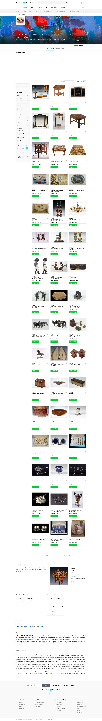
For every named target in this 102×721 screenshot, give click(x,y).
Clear (27, 92)
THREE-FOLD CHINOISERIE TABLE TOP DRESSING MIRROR (39, 133)
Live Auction (23, 109)
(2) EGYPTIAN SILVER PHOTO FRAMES (57, 452)
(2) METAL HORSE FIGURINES (57, 335)
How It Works (54, 7)
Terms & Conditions (49, 719)
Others (84, 11)
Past (19, 14)
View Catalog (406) (79, 40)
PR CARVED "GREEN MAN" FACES (76, 364)
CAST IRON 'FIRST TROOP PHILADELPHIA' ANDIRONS (37, 278)
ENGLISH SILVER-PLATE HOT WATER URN (75, 511)
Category (19, 114)
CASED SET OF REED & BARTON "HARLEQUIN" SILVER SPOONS (38, 452)
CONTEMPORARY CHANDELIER (75, 219)
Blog (46, 7)
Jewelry (23, 125)
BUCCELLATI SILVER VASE (74, 422)
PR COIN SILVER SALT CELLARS (38, 539)
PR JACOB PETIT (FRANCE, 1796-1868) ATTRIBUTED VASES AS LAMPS (57, 220)
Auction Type (20, 105)
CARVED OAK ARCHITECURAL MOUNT (57, 394)
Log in (79, 2)
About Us (21, 702)
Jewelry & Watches (48, 11)
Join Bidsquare (37, 706)
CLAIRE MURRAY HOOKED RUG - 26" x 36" (39, 191)
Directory (40, 7)
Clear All (27, 86)
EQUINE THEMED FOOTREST (56, 161)
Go (27, 148)
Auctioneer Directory (39, 704)
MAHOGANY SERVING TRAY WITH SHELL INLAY (58, 423)
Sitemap (78, 708)
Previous (46, 555)
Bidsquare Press (22, 704)
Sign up (83, 3)
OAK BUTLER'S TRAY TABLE (75, 132)
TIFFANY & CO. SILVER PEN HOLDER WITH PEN (39, 511)
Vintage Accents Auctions (44, 34)
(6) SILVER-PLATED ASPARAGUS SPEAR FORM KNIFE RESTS (57, 511)
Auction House (20, 153)
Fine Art (17, 11)
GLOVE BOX (71, 393)
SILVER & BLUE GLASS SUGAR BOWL (57, 482)
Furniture (37, 11)
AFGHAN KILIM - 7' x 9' (73, 161)
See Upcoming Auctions (39, 702)
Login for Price (35, 108)
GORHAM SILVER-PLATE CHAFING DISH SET (39, 482)
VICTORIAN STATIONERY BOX (38, 393)
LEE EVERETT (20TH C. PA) (74, 539)
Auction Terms (79, 704)
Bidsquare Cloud (58, 710)
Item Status (19, 92)
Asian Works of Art (74, 11)
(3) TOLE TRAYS (72, 277)
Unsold (23, 100)
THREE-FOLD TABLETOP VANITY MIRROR (76, 103)
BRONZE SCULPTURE (36, 364)
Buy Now (25, 7)
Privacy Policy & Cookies (38, 719)
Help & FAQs (79, 710)
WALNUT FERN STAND (55, 132)
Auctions (18, 7)
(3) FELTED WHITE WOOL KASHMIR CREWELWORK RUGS (58, 191)
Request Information (59, 704)
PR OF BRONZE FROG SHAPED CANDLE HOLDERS (38, 307)
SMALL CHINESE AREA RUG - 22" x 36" (39, 220)
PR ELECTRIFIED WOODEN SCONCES (39, 248)
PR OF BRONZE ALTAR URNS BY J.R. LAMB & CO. (76, 249)
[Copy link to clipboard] (74, 45)
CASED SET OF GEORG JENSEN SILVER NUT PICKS (75, 452)
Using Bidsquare (79, 702)
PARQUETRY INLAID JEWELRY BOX (39, 422)
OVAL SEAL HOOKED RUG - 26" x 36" (76, 190)
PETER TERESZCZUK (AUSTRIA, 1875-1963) (57, 307)
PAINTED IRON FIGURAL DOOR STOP (58, 248)
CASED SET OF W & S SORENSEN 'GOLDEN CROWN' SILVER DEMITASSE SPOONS (57, 540)
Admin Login (57, 706)
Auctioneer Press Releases (60, 708)
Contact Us (21, 708)
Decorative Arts (27, 11)
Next (73, 555)
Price (18, 145)
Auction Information (60, 48)
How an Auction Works (81, 706)
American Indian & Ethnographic (23, 134)
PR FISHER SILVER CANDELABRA (76, 481)
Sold (23, 98)
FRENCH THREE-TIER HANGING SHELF (38, 103)
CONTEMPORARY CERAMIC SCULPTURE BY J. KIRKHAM (75, 307)
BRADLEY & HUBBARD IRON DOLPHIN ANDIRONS (56, 278)
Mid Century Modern (61, 11)
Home (17, 14)
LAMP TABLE (53, 103)
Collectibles (23, 140)
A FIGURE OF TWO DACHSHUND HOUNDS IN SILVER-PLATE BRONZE (39, 336)
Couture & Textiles (23, 137)
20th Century (23, 128)
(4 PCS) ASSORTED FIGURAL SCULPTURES (75, 336)
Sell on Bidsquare (58, 702)
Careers (20, 706)
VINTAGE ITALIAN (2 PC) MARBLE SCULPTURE (57, 365)
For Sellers (63, 7)
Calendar (32, 7)
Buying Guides (79, 712)
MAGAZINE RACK (35, 161)
